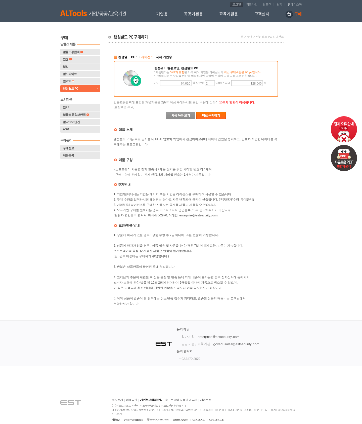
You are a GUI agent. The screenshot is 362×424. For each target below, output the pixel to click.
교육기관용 (228, 14)
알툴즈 (267, 4)
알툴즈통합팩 (73, 52)
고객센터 (261, 14)
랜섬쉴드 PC (70, 88)
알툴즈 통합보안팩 (76, 115)
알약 (279, 4)
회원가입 (251, 4)
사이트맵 (205, 400)
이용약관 (131, 400)
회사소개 (117, 400)
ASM (66, 129)
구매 (294, 14)
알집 (67, 59)
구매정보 (68, 148)
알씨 (65, 66)
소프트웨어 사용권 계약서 (181, 400)
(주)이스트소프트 (121, 405)
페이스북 (296, 4)
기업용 (161, 14)
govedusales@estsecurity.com (236, 343)
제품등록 (68, 155)
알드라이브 (70, 74)
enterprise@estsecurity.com (219, 336)
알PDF (68, 81)
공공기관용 (193, 14)
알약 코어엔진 (71, 122)
